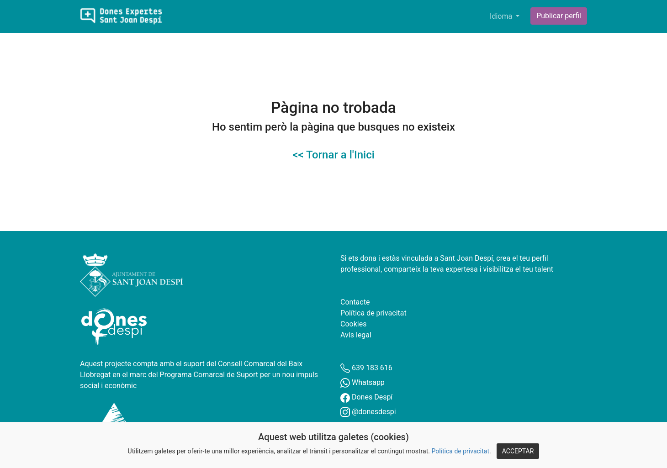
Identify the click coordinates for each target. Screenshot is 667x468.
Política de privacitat (460, 451)
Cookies (353, 324)
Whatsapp (362, 382)
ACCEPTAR (518, 451)
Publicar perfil (558, 15)
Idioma (502, 16)
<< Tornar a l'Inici (333, 154)
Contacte (355, 302)
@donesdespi (368, 411)
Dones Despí (366, 397)
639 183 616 (366, 367)
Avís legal (355, 335)
